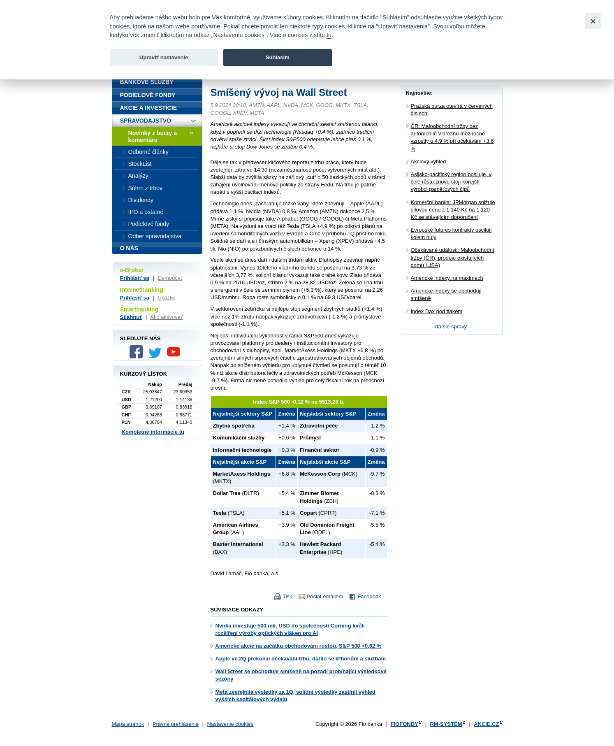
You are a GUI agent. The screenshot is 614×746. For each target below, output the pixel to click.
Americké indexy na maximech (447, 278)
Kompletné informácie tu (153, 432)
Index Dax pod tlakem (437, 311)
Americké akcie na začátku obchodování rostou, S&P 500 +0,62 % (298, 646)
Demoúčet (170, 278)
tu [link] (329, 35)
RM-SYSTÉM (446, 724)
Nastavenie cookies (230, 724)
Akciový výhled (428, 161)
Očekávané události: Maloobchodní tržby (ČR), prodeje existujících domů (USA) (452, 257)
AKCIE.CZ (486, 724)
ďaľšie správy (451, 326)
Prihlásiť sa (134, 278)
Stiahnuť (131, 317)
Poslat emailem (325, 596)
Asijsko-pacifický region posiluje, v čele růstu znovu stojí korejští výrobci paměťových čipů (451, 181)
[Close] (593, 21)
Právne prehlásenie (176, 724)
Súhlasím (278, 57)
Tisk (287, 596)
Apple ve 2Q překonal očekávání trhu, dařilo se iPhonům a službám (300, 658)
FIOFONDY (404, 724)
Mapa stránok (128, 724)
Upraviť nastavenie (163, 57)
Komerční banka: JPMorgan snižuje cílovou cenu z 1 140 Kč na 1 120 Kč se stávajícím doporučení (453, 209)
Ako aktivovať (166, 317)
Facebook (369, 596)
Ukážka (166, 298)
